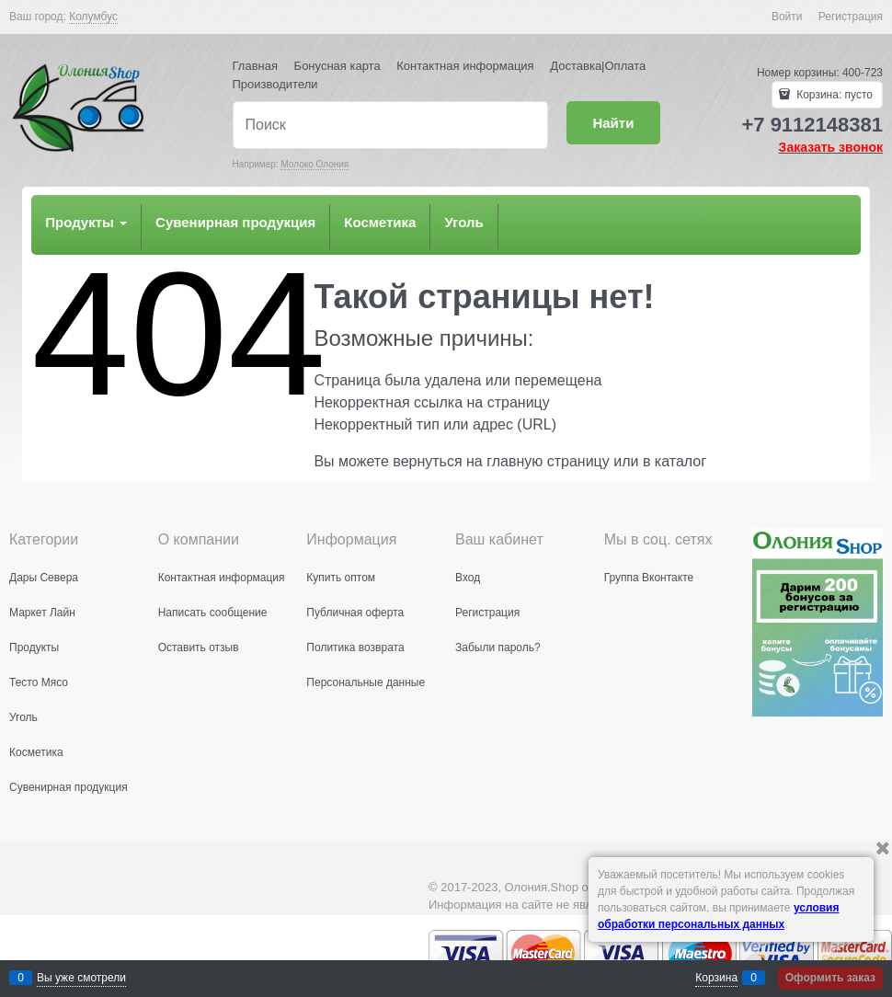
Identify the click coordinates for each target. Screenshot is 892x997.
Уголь (463, 222)
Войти (787, 16)
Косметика (380, 222)
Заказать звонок (831, 147)
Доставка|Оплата (598, 66)
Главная (255, 66)
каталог (680, 461)
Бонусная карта (337, 66)
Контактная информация (464, 66)
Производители (275, 84)
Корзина (716, 977)
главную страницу (548, 461)
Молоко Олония (314, 164)
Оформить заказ (830, 977)
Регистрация (850, 16)
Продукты (86, 222)
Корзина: (833, 94)
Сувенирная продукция (235, 222)
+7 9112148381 (812, 124)
